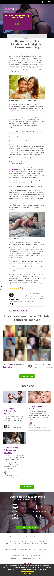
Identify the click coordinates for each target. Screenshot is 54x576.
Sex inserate (41, 541)
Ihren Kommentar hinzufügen (18, 310)
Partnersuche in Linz (15, 106)
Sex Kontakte (13, 541)
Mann (12, 26)
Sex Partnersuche (31, 537)
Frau (22, 26)
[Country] (49, 1)
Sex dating (21, 537)
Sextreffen (13, 537)
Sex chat (13, 539)
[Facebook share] (1, 289)
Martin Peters (14, 300)
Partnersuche (13, 169)
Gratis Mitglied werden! (27, 528)
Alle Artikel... (27, 487)
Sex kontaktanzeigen (31, 539)
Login (44, 2)
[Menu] (52, 1)
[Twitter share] (1, 286)
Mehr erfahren (27, 376)
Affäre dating (20, 539)
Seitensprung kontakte (31, 541)
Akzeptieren (27, 573)
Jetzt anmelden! (36, 2)
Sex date (21, 541)
